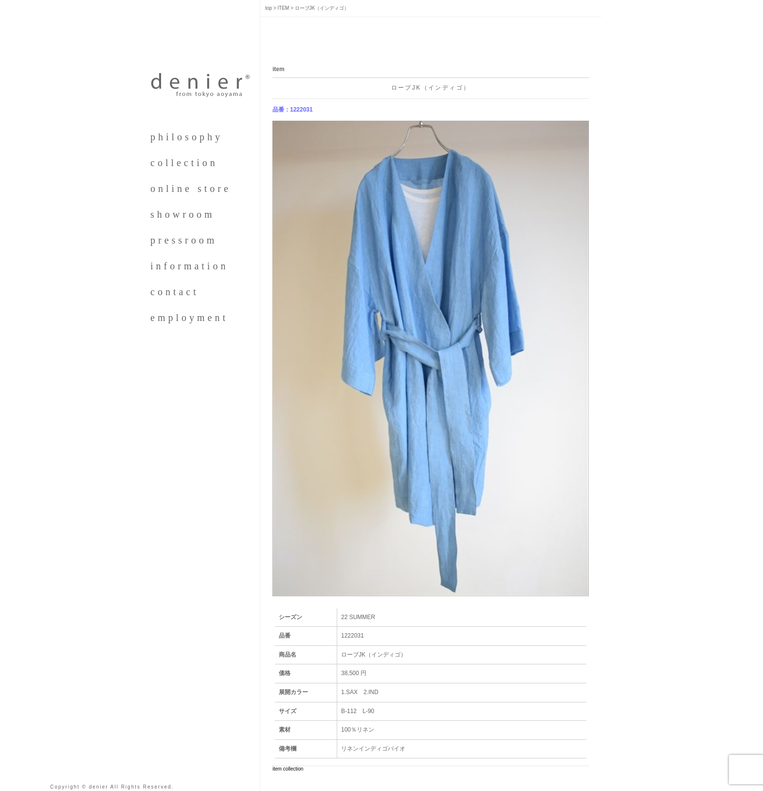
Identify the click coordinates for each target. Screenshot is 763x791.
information (189, 266)
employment (189, 317)
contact (174, 291)
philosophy (186, 137)
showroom (182, 214)
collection (184, 162)
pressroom (183, 240)
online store (190, 188)
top (268, 8)
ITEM (283, 8)
